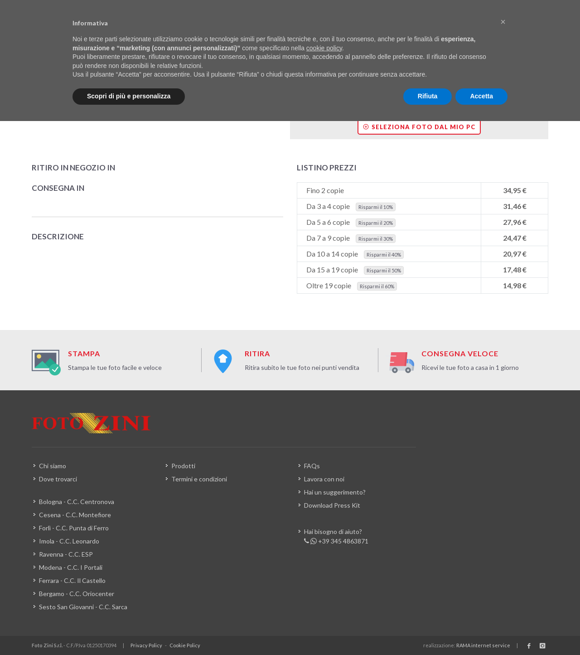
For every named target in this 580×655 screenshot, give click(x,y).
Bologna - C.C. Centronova (76, 501)
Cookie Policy (184, 645)
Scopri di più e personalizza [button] (128, 96)
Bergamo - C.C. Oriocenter (76, 593)
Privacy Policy (146, 645)
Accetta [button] (481, 96)
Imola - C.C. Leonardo (69, 541)
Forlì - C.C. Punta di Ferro (74, 528)
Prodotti (183, 466)
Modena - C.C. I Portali (70, 567)
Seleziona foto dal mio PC (419, 127)
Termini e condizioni (199, 479)
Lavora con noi (324, 479)
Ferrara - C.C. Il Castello (72, 580)
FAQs (312, 466)
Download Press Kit (332, 505)
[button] (503, 22)
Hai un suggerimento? (335, 492)
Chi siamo (52, 466)
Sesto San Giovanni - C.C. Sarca (83, 607)
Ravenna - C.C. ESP (66, 554)
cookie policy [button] (324, 48)
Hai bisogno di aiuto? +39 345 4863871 (336, 537)
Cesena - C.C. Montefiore (75, 515)
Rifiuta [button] (428, 96)
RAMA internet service (483, 645)
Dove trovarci (58, 479)
